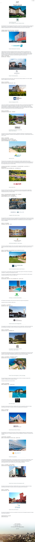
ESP (32, 0)
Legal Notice (17, 528)
